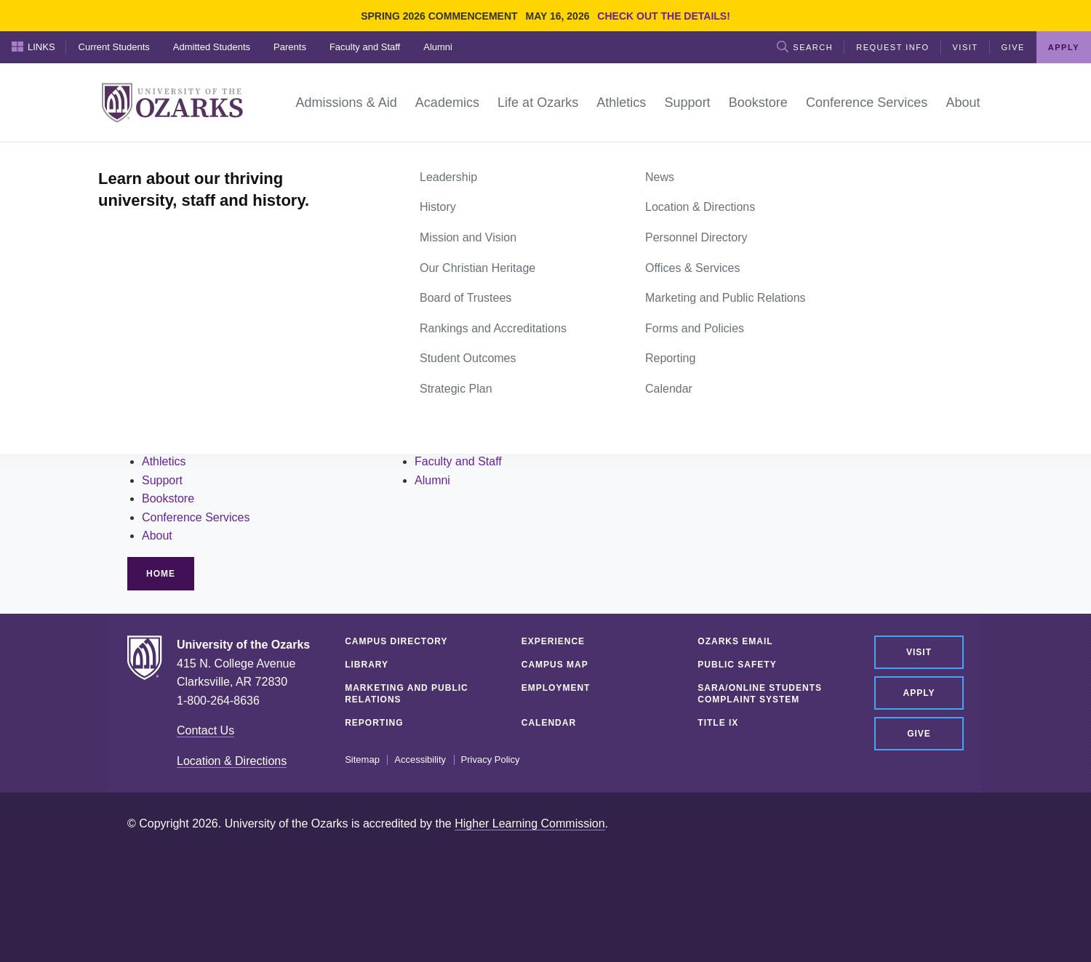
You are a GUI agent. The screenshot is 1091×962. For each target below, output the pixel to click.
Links (33, 46)
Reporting (374, 723)
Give (1013, 47)
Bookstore (168, 498)
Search (805, 46)
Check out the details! (663, 16)
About (157, 535)
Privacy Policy (490, 760)
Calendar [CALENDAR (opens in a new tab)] (548, 723)
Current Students (114, 46)
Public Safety (737, 665)
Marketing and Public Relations (406, 694)
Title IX (718, 723)
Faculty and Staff (364, 46)
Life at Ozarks (178, 442)
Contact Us (205, 730)
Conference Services (196, 517)
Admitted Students (211, 46)
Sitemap (362, 760)
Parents (289, 46)
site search (235, 375)
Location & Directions (232, 761)
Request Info (892, 47)
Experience (553, 641)
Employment (556, 688)
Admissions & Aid (187, 405)
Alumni (437, 46)
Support (162, 480)
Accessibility (420, 760)
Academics (170, 424)
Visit (965, 47)
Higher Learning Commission (529, 823)
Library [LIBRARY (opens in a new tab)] (366, 665)
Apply (1063, 47)
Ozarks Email (735, 641)
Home (143, 158)
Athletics (163, 461)
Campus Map (554, 665)
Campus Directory (396, 641)
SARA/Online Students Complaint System (760, 694)
